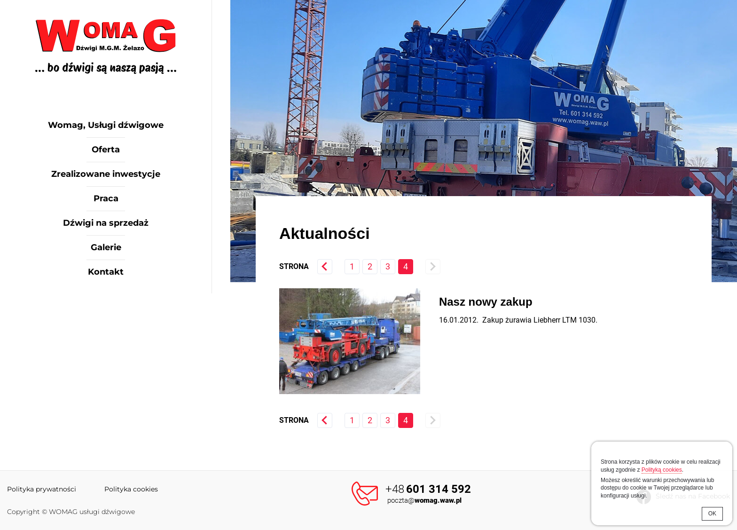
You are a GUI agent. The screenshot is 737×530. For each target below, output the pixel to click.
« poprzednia (324, 266)
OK (712, 513)
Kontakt (106, 272)
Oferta (106, 149)
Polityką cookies (662, 470)
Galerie (106, 247)
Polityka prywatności (41, 489)
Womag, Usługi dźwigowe (106, 125)
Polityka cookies (131, 489)
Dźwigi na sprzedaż (106, 223)
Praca (106, 198)
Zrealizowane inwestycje (105, 174)
